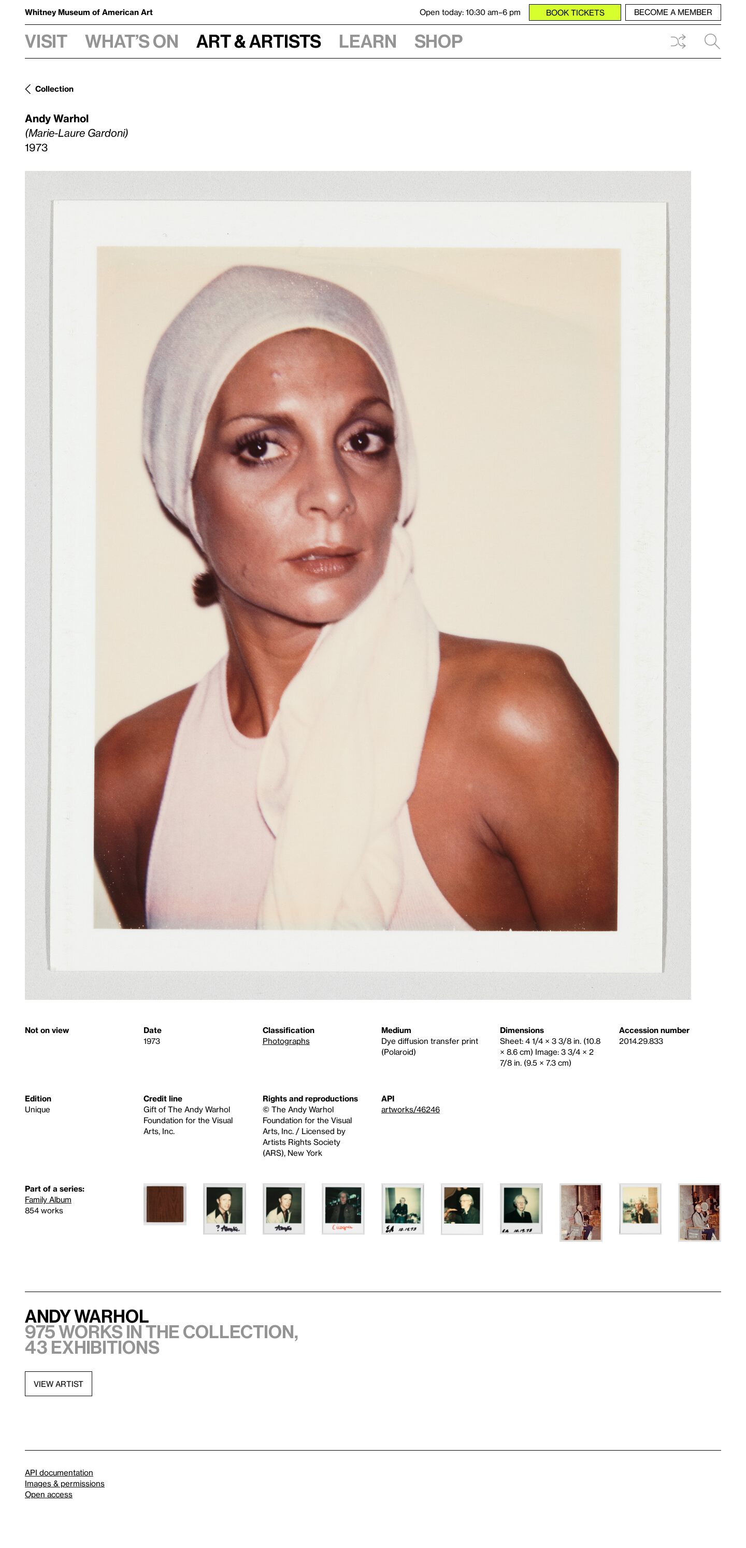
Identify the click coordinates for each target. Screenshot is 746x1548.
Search (712, 41)
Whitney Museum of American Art (89, 12)
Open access (49, 1494)
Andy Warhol (57, 118)
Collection (54, 88)
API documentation (59, 1472)
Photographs (286, 1040)
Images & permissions (65, 1483)
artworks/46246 (410, 1109)
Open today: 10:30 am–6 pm (470, 12)
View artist (58, 1383)
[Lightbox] (358, 585)
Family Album (48, 1199)
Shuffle (678, 41)
